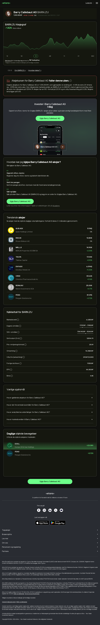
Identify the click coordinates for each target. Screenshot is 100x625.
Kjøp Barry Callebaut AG (50, 118)
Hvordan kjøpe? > (34, 70)
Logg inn (89, 3)
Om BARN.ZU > (20, 70)
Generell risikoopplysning (9, 602)
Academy (56, 206)
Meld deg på (8, 60)
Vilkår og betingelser (19, 594)
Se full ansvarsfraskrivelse (32, 594)
